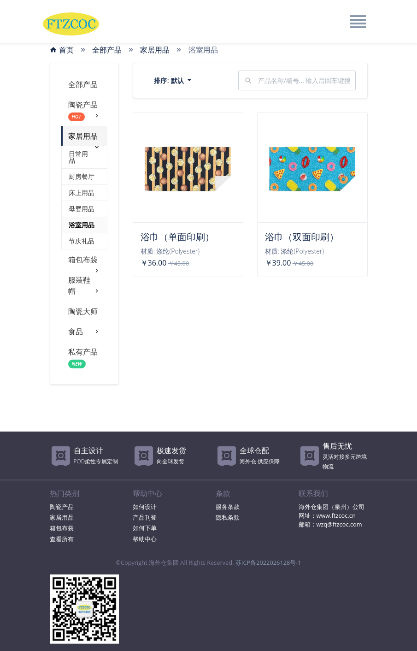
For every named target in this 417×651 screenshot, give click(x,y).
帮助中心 (145, 539)
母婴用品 (81, 208)
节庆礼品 (81, 241)
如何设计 (145, 507)
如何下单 (145, 528)
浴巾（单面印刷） (177, 237)
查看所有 (62, 539)
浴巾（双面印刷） (302, 237)
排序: (170, 80)
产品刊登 (145, 517)
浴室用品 (81, 224)
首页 (62, 50)
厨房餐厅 (81, 176)
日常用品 (78, 157)
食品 (84, 331)
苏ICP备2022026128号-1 (268, 562)
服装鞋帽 (84, 285)
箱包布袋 (84, 262)
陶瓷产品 (84, 110)
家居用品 (155, 50)
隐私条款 (228, 517)
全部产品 (107, 50)
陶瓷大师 (83, 311)
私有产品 (83, 357)
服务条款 (228, 507)
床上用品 (81, 192)
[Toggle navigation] (358, 21)
